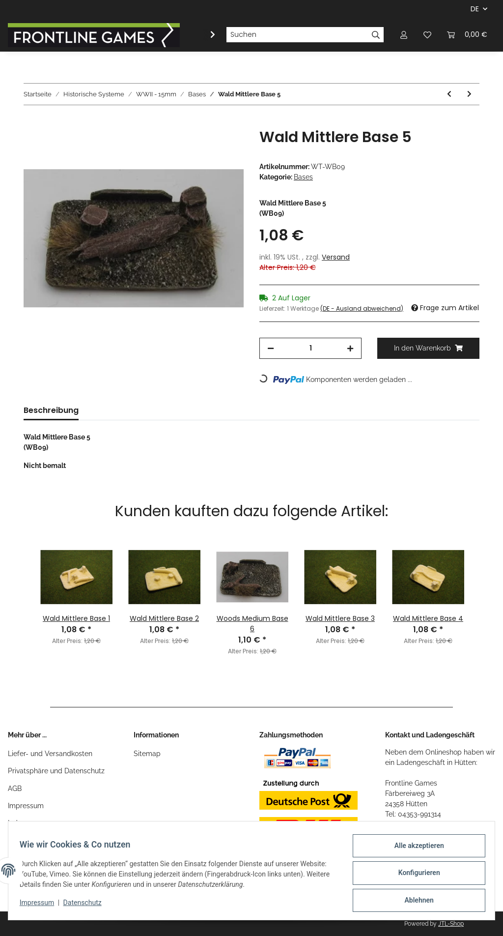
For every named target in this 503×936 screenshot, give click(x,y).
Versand (336, 257)
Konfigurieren (414, 875)
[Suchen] (297, 35)
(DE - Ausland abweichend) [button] (361, 308)
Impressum (26, 806)
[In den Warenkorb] (31, 122)
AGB (15, 788)
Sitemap (147, 754)
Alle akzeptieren (414, 850)
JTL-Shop (451, 923)
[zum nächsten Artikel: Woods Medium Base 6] (469, 94)
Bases (303, 177)
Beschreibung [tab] (51, 410)
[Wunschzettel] (427, 35)
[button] (404, 35)
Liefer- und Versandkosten (50, 754)
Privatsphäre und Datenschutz (56, 771)
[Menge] (310, 348)
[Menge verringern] (270, 348)
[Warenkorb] (467, 35)
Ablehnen (414, 901)
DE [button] (475, 9)
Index (16, 823)
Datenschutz (87, 905)
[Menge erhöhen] (350, 348)
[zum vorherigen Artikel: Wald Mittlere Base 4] (449, 94)
